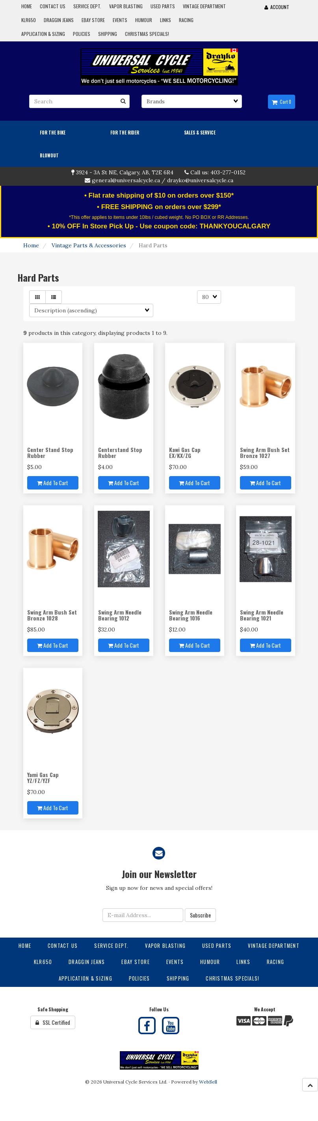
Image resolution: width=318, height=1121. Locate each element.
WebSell (208, 1082)
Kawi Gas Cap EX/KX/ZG (185, 452)
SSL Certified (52, 1022)
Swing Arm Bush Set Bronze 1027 (265, 452)
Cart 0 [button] (281, 102)
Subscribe (200, 915)
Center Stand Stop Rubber (50, 452)
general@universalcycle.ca (126, 180)
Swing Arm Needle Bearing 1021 (261, 615)
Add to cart (52, 482)
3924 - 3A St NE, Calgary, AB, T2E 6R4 (124, 172)
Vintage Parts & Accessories (89, 245)
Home (31, 245)
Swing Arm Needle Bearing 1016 (190, 615)
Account (276, 7)
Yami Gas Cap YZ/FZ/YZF (43, 777)
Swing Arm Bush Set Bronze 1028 (52, 615)
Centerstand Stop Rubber (120, 452)
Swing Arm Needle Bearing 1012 (119, 615)
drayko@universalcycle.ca (200, 180)
